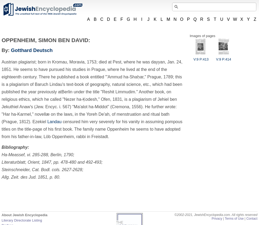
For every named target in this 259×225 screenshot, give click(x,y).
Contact (251, 218)
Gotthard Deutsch (32, 50)
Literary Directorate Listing (22, 220)
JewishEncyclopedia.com (42, 9)
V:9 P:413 (201, 57)
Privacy (217, 218)
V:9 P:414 (223, 57)
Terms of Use (234, 218)
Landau (54, 121)
